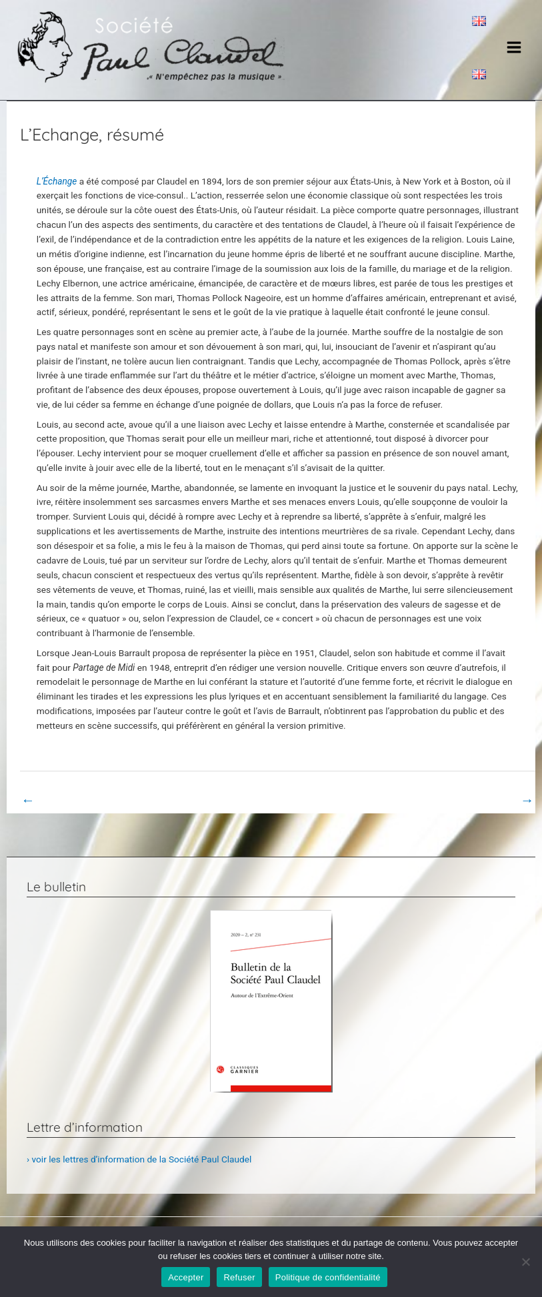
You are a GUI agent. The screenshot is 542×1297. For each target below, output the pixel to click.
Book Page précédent (72, 800)
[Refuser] (525, 1261)
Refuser (239, 1277)
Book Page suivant (488, 800)
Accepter (185, 1277)
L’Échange (58, 181)
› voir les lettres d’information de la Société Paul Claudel (139, 1159)
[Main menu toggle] (514, 47)
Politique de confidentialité (328, 1277)
